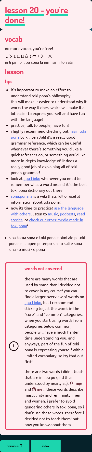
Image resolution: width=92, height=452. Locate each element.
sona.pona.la (21, 196)
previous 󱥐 (15, 446)
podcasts (67, 213)
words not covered (43, 268)
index (46, 446)
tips (8, 81)
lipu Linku (32, 178)
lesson (14, 71)
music (53, 213)
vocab (14, 39)
